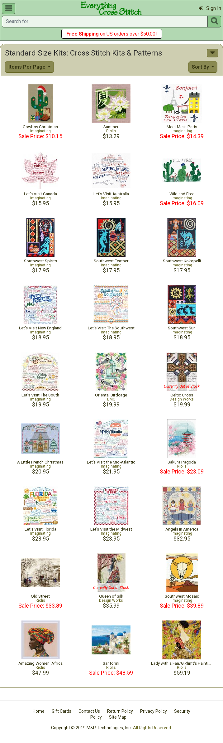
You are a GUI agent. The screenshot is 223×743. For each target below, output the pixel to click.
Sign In (210, 8)
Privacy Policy (153, 711)
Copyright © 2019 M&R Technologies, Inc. (91, 727)
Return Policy (120, 711)
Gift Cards (61, 711)
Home (39, 711)
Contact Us (89, 711)
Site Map (117, 717)
